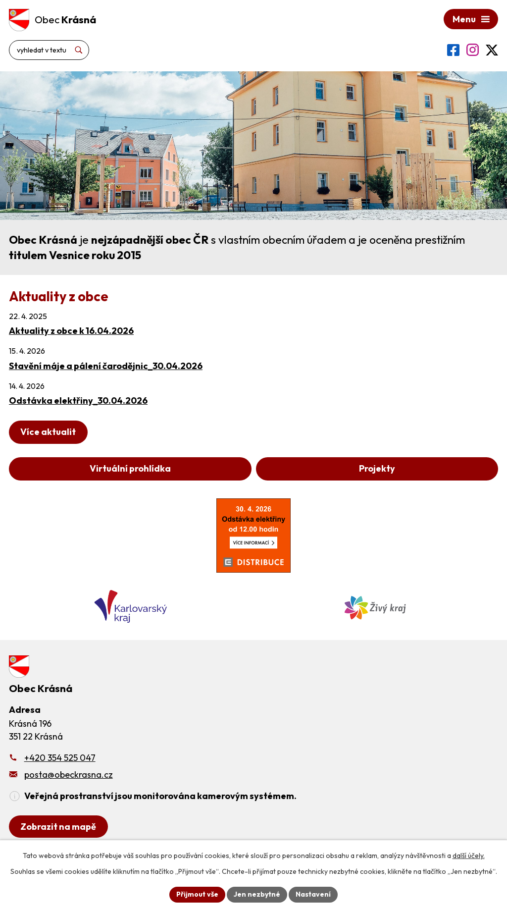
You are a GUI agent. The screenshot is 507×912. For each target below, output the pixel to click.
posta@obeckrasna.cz (68, 774)
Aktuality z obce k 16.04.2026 (71, 330)
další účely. (469, 855)
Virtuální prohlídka (130, 468)
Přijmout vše (197, 894)
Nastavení (313, 894)
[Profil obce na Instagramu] (472, 50)
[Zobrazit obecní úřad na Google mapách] (58, 826)
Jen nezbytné (257, 894)
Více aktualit (48, 431)
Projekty (377, 468)
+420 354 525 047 (60, 757)
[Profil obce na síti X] (492, 50)
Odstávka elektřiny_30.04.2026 (78, 400)
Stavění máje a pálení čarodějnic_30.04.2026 (106, 366)
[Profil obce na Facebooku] (453, 50)
